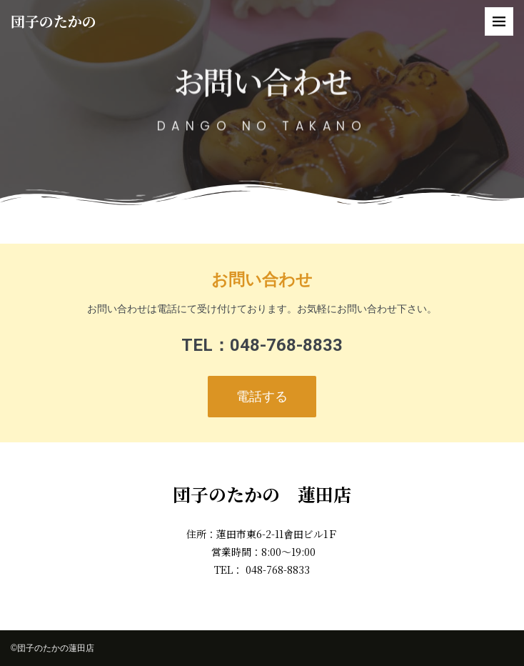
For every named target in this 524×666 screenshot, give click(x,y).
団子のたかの (53, 21)
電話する (262, 396)
